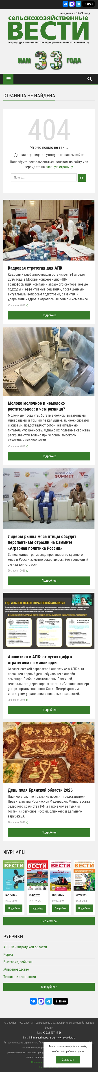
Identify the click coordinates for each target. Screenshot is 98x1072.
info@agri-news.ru (41, 1037)
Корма (8, 954)
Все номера (49, 921)
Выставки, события (18, 962)
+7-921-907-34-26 (52, 1032)
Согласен (68, 1059)
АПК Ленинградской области (25, 947)
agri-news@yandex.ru (63, 1037)
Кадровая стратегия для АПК (35, 268)
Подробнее (49, 315)
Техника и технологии (19, 977)
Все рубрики (49, 987)
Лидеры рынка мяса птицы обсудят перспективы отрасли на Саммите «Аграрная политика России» (42, 542)
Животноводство (16, 969)
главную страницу (59, 167)
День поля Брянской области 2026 (40, 790)
